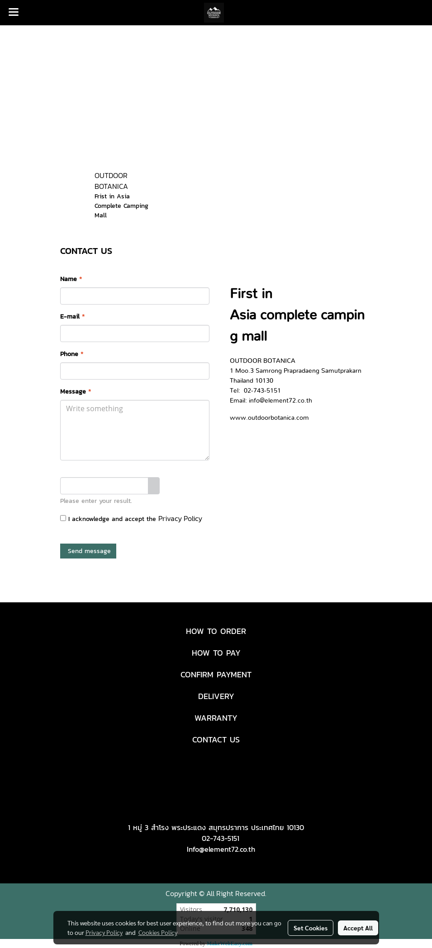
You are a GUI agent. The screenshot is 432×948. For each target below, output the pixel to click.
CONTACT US (216, 739)
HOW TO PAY (216, 653)
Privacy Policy (180, 518)
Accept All (358, 928)
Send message (88, 551)
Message (75, 391)
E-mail (72, 316)
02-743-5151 (220, 838)
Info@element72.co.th (221, 849)
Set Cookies (311, 928)
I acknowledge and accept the (131, 518)
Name (71, 279)
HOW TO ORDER (216, 631)
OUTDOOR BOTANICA (111, 181)
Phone (71, 354)
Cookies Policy (157, 932)
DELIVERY (216, 696)
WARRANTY (216, 718)
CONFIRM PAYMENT (216, 674)
